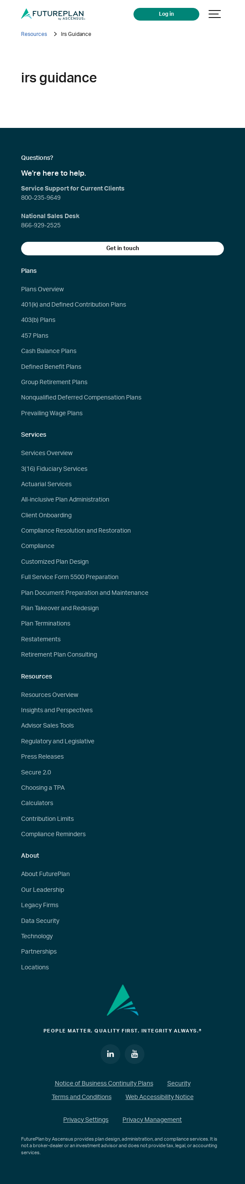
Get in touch (122, 248)
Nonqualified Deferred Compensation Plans (81, 398)
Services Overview (46, 453)
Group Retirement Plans (54, 382)
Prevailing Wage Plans (52, 413)
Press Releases (42, 757)
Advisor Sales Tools (47, 726)
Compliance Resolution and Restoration (76, 531)
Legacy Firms (39, 905)
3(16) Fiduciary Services (54, 469)
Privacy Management (152, 1120)
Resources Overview (49, 695)
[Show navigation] (215, 14)
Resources (34, 34)
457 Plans (34, 336)
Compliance (37, 546)
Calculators (37, 803)
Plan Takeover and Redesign (60, 608)
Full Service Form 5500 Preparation (70, 577)
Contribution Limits (47, 819)
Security (179, 1084)
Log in (166, 14)
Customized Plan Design (55, 562)
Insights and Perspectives (57, 710)
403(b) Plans (38, 320)
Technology (37, 936)
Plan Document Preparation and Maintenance (84, 593)
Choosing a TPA (43, 788)
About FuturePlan (45, 874)
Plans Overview (42, 289)
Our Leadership (42, 890)
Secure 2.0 (36, 773)
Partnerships (39, 952)
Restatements (41, 639)
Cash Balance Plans (48, 351)
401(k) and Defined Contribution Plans (73, 305)
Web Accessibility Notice (160, 1097)
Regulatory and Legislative (57, 742)
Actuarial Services (46, 484)
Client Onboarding (46, 515)
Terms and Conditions (82, 1097)
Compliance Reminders (53, 834)
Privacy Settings (85, 1120)
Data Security (40, 921)
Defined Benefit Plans (51, 367)
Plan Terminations (45, 624)
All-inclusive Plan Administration (65, 500)
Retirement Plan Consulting (59, 655)
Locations (35, 968)
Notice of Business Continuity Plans (104, 1084)
